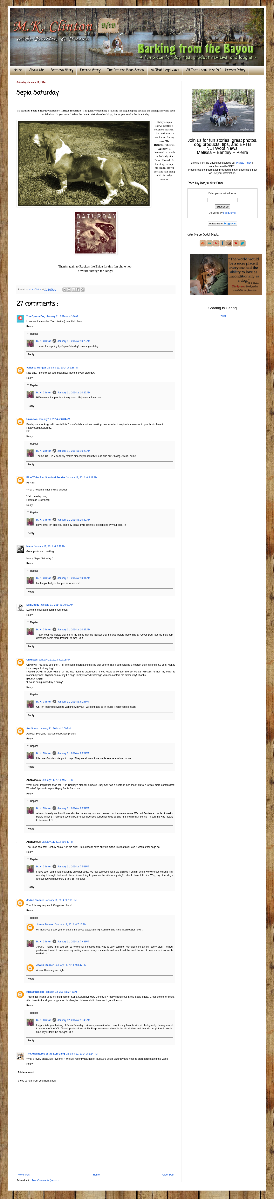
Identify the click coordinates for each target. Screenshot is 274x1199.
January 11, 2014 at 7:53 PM (73, 866)
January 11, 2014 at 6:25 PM (73, 701)
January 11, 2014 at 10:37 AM (73, 629)
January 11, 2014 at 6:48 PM (57, 841)
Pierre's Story (90, 70)
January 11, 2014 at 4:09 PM (55, 728)
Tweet (222, 315)
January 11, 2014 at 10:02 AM (57, 604)
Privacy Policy (244, 162)
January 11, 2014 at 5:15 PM (57, 780)
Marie (29, 546)
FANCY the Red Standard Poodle (45, 477)
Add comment (26, 1072)
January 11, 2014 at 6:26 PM (73, 753)
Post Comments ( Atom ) (45, 1180)
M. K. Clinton (43, 341)
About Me (36, 70)
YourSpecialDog (35, 316)
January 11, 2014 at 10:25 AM (73, 341)
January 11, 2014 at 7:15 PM (60, 900)
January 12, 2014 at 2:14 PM (81, 1053)
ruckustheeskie (35, 991)
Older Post (168, 1174)
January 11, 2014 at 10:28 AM (73, 450)
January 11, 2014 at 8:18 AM (81, 477)
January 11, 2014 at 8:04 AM (54, 419)
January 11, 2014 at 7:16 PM (70, 924)
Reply (29, 326)
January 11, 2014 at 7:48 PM (73, 941)
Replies (34, 333)
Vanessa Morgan (36, 367)
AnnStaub (32, 728)
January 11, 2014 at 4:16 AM (62, 316)
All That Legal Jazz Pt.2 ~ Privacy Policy (215, 70)
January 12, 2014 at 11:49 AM (73, 1020)
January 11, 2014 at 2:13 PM (54, 659)
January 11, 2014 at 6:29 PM (73, 808)
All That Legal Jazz (165, 70)
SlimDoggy (32, 604)
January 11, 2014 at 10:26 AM (73, 392)
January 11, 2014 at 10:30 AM (73, 519)
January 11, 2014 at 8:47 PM (70, 965)
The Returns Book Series (125, 70)
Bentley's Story (62, 70)
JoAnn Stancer (35, 900)
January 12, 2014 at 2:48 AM (61, 991)
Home (18, 70)
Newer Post (24, 1174)
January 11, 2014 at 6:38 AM (62, 367)
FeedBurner (229, 212)
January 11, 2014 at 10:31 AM (73, 578)
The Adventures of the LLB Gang (45, 1053)
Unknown (31, 419)
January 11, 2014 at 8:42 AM (49, 546)
